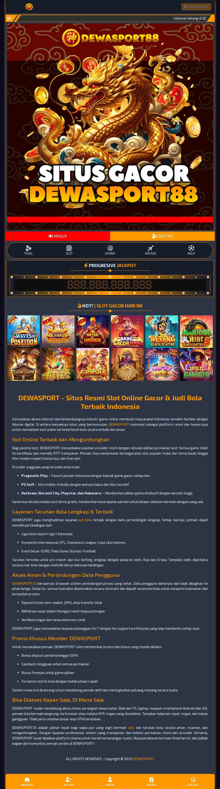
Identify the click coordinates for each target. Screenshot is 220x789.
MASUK (58, 235)
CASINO (110, 250)
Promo (151, 781)
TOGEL (28, 250)
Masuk (110, 781)
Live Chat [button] (193, 781)
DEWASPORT (118, 424)
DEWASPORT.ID (24, 583)
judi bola (85, 520)
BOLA (191, 250)
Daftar (68, 781)
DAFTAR (162, 235)
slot (131, 727)
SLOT (69, 250)
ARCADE (150, 250)
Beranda (27, 781)
